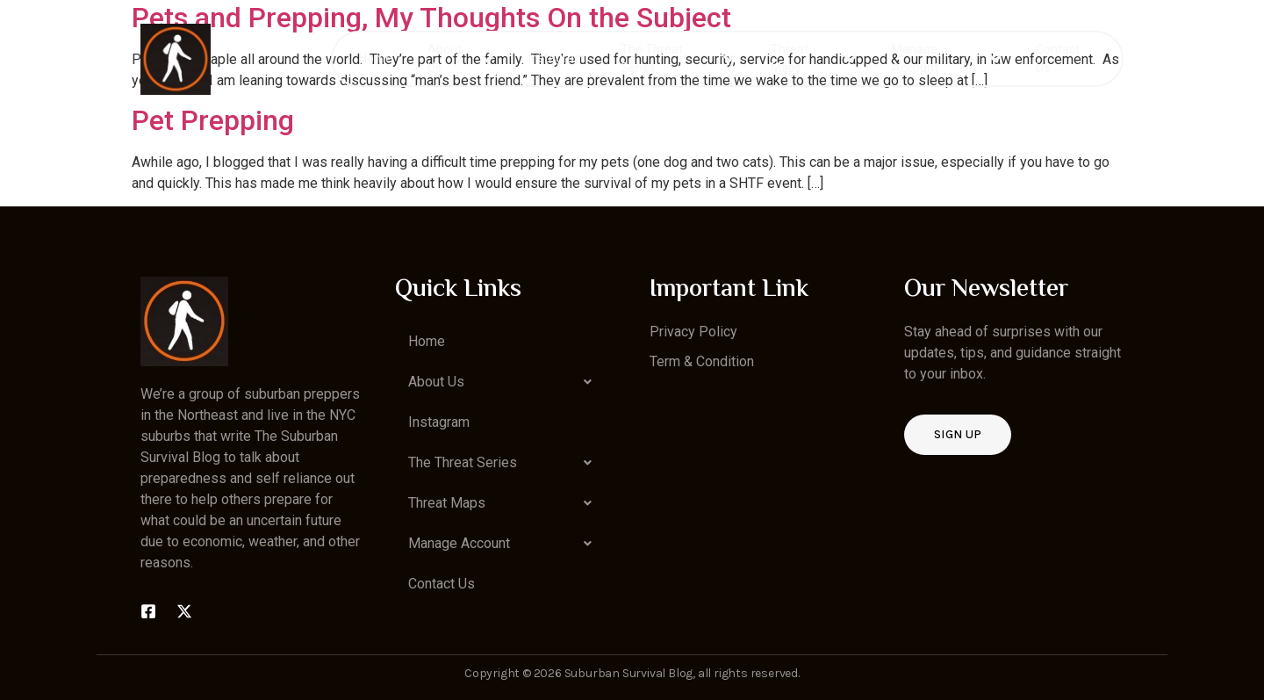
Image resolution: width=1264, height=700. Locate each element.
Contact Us (1058, 58)
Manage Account (947, 58)
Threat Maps (814, 58)
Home (375, 58)
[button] (504, 382)
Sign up (957, 434)
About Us (460, 58)
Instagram (556, 58)
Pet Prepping (213, 120)
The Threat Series (678, 58)
